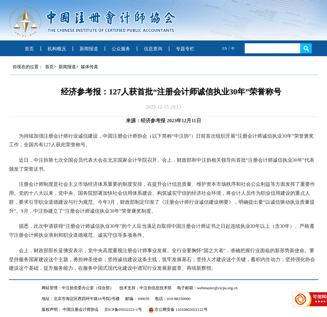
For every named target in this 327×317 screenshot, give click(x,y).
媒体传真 (89, 67)
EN (224, 48)
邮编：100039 (137, 298)
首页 (29, 48)
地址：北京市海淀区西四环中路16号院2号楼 (81, 298)
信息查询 (153, 48)
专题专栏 (185, 48)
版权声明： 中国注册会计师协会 (70, 309)
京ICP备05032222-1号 (123, 309)
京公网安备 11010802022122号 (178, 309)
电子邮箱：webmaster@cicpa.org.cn (207, 288)
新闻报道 (89, 48)
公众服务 (121, 48)
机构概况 (57, 48)
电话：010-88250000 (172, 298)
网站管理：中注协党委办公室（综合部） (78, 288)
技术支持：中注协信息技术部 (145, 288)
